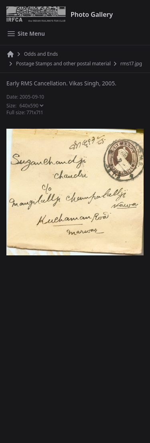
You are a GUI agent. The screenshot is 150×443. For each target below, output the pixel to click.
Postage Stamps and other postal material (63, 64)
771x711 (35, 112)
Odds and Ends (41, 54)
